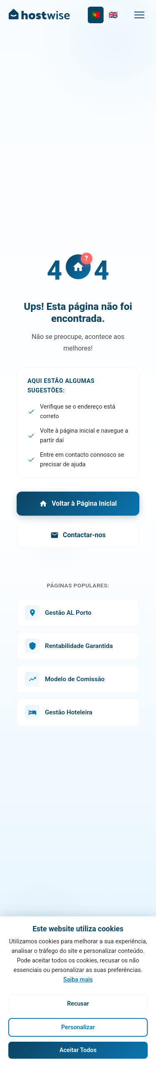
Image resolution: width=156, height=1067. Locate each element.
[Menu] (139, 15)
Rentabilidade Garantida (69, 645)
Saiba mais (78, 979)
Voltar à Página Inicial (78, 503)
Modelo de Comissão (64, 679)
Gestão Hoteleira (58, 712)
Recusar (78, 1003)
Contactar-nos (78, 535)
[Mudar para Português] (96, 15)
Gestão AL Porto (58, 612)
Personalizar (78, 1027)
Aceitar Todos (78, 1050)
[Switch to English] (113, 15)
